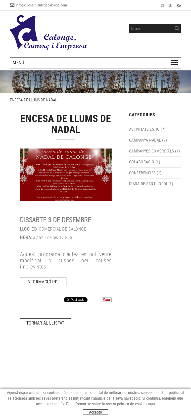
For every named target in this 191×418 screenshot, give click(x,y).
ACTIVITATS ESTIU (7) (147, 129)
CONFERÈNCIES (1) (145, 173)
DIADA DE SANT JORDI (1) (151, 183)
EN (170, 5)
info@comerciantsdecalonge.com (41, 4)
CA (179, 5)
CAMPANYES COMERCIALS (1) (154, 151)
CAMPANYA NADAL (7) (148, 140)
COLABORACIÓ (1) (144, 162)
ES (162, 5)
